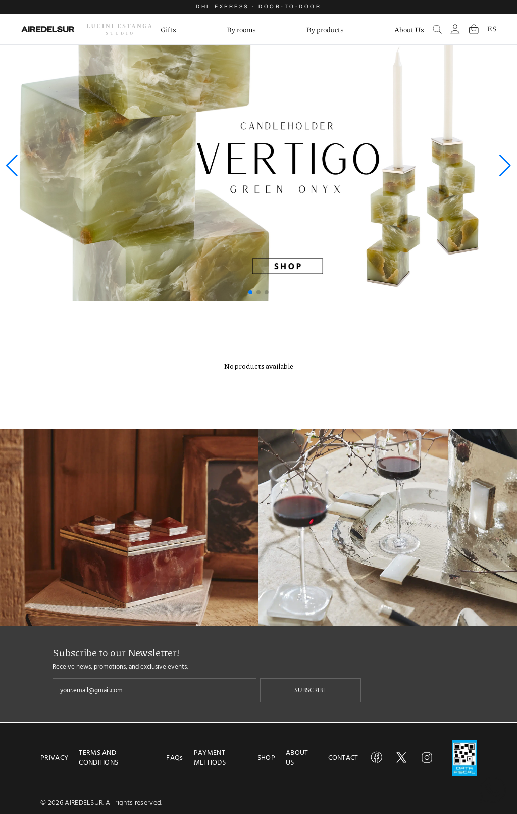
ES (492, 28)
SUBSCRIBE (310, 690)
